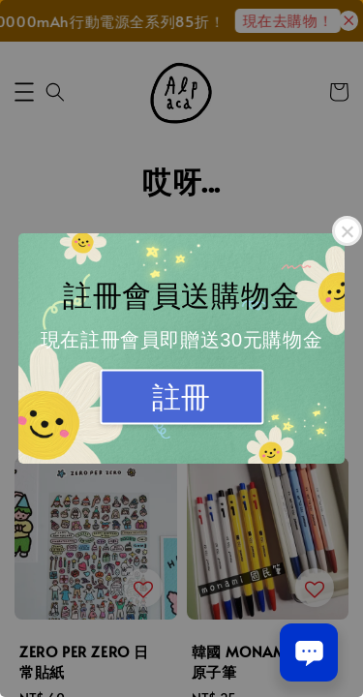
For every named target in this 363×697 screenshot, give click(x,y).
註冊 (181, 397)
